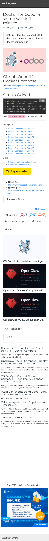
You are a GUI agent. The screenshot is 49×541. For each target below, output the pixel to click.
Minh (9, 336)
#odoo (9, 229)
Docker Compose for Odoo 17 (21, 148)
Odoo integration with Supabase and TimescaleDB (24, 403)
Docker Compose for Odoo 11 (21, 131)
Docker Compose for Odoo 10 (21, 129)
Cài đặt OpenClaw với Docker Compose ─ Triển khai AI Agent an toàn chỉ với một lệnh (22, 379)
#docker (37, 221)
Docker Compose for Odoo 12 (21, 134)
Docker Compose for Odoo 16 (21, 145)
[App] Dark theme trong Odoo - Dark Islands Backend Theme (24, 393)
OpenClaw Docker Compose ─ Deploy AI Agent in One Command (24, 362)
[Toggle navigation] (44, 3)
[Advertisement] (24, 453)
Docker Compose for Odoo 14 (21, 140)
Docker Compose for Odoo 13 (21, 137)
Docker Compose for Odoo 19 (21, 154)
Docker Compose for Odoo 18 (21, 151)
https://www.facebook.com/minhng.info (25, 185)
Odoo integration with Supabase (22, 162)
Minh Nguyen (9, 3)
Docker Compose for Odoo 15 (21, 142)
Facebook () (14, 328)
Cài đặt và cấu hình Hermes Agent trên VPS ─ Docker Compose (22, 349)
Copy (42, 101)
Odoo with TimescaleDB (18, 165)
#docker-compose (16, 221)
